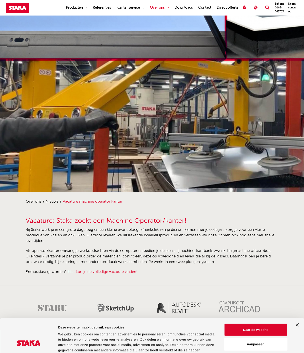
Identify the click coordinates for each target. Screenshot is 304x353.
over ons (33, 201)
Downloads (184, 8)
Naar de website (255, 300)
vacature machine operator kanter (92, 201)
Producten (74, 8)
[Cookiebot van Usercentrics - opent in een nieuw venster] (28, 344)
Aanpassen (256, 315)
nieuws (52, 201)
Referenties (102, 8)
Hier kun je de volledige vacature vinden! (102, 272)
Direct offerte (227, 8)
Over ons (157, 8)
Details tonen (239, 344)
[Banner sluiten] (297, 295)
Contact (204, 8)
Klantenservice (128, 8)
